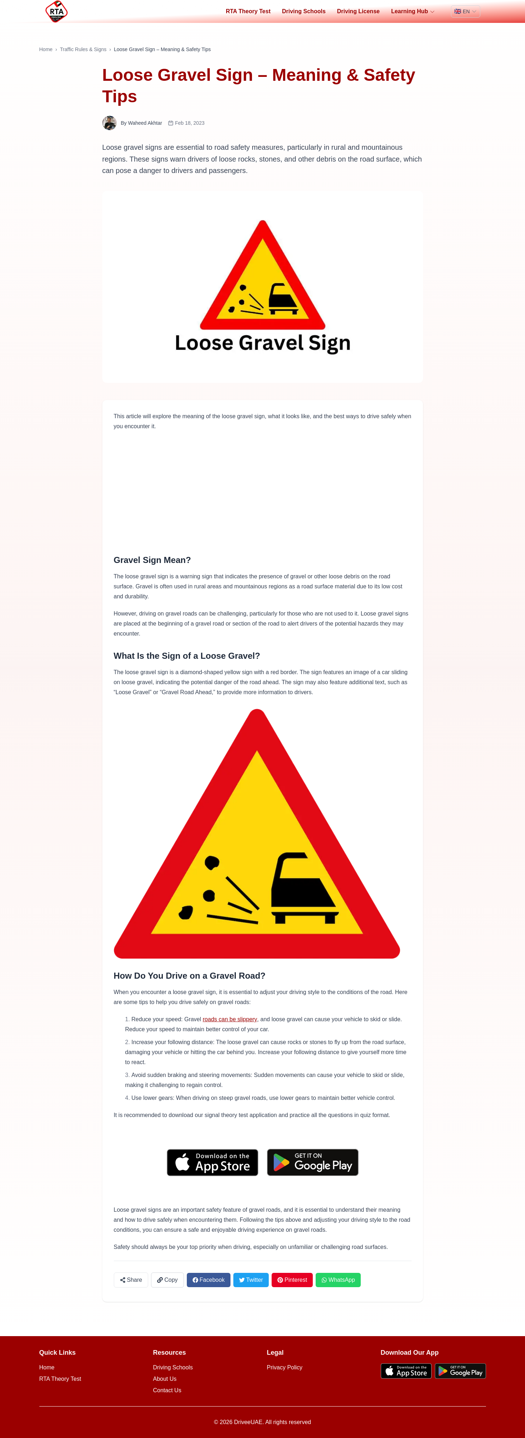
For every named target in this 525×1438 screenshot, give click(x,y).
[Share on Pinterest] (292, 1280)
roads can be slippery (230, 1019)
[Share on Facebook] (208, 1280)
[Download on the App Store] (212, 1162)
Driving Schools (304, 11)
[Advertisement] (263, 493)
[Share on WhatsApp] (338, 1280)
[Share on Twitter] (251, 1280)
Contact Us (167, 1390)
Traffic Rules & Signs (83, 49)
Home (46, 49)
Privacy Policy (285, 1367)
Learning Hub (413, 11)
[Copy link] (167, 1280)
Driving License (358, 11)
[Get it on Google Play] (313, 1162)
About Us (165, 1379)
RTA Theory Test (248, 11)
